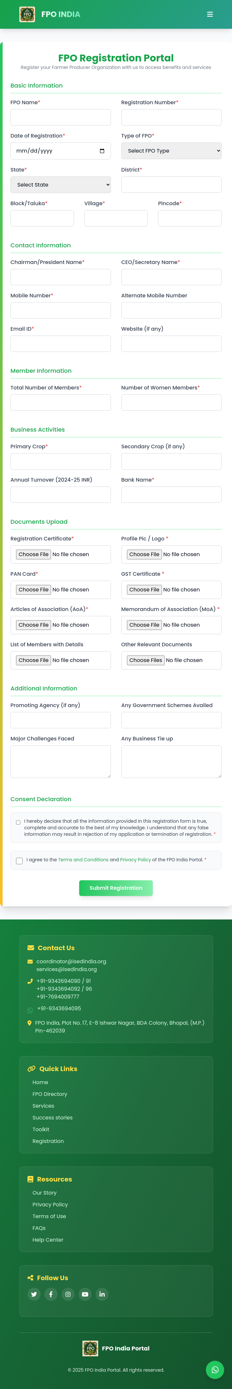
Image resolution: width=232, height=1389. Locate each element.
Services (40, 1106)
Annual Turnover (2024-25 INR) (51, 480)
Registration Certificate (40, 538)
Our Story (42, 1193)
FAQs (36, 1228)
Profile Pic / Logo (143, 538)
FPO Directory (47, 1094)
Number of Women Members (159, 387)
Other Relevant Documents (156, 644)
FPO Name (24, 102)
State (17, 170)
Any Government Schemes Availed (167, 705)
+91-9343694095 (59, 1008)
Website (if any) (142, 329)
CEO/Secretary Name (149, 262)
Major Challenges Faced (42, 738)
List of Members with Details (46, 644)
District (130, 170)
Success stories (50, 1117)
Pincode (168, 203)
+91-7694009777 (58, 996)
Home (37, 1082)
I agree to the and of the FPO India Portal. (116, 859)
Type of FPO (136, 136)
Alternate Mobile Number (154, 295)
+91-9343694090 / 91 (64, 981)
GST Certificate (141, 574)
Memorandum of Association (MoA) (169, 609)
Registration (45, 1141)
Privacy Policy (135, 859)
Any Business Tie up (147, 738)
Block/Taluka (27, 203)
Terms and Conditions (83, 859)
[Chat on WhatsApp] (215, 1371)
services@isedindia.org (67, 969)
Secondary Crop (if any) (153, 446)
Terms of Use (46, 1216)
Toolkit (38, 1129)
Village (93, 203)
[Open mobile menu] (210, 14)
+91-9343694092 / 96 (64, 989)
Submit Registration (116, 888)
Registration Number (148, 102)
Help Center (45, 1240)
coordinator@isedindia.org (71, 961)
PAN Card (23, 574)
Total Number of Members (44, 387)
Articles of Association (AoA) (48, 609)
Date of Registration (36, 136)
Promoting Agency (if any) (45, 705)
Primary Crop (27, 446)
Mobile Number (30, 295)
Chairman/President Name (46, 262)
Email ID (20, 329)
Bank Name (136, 480)
